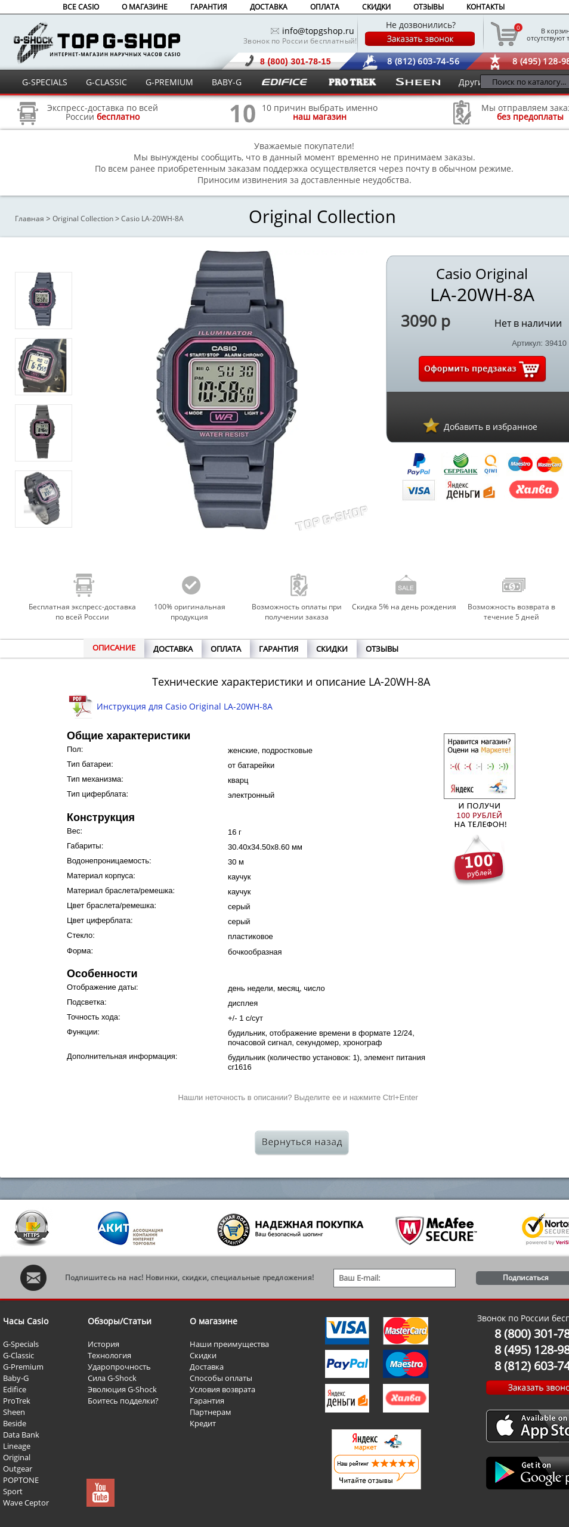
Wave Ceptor (26, 1502)
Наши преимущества (229, 1344)
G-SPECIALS (44, 82)
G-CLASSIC (106, 82)
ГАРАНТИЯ (208, 7)
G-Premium (23, 1366)
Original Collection (82, 218)
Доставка (207, 1366)
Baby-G (16, 1378)
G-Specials (21, 1344)
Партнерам (210, 1412)
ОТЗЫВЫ (428, 7)
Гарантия (207, 1400)
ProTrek (16, 1400)
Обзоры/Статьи (119, 1321)
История (103, 1344)
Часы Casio (25, 1321)
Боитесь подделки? (123, 1400)
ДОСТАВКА (268, 7)
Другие (473, 82)
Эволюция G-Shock (122, 1389)
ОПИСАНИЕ (113, 647)
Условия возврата (222, 1389)
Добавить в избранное (490, 426)
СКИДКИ (376, 7)
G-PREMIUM (169, 82)
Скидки (203, 1355)
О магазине (213, 1321)
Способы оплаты (221, 1378)
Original (16, 1457)
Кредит (203, 1423)
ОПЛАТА (324, 7)
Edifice (14, 1389)
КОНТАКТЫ (485, 7)
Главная (29, 218)
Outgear (17, 1468)
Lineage (16, 1446)
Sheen (14, 1412)
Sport (13, 1491)
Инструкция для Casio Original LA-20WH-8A (185, 706)
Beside (14, 1423)
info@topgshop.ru (318, 30)
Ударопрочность (119, 1366)
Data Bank (21, 1434)
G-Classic (18, 1355)
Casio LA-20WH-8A (152, 218)
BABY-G (227, 82)
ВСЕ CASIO (81, 7)
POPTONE (21, 1480)
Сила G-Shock (112, 1378)
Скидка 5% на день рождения (404, 607)
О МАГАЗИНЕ (145, 7)
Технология (109, 1355)
